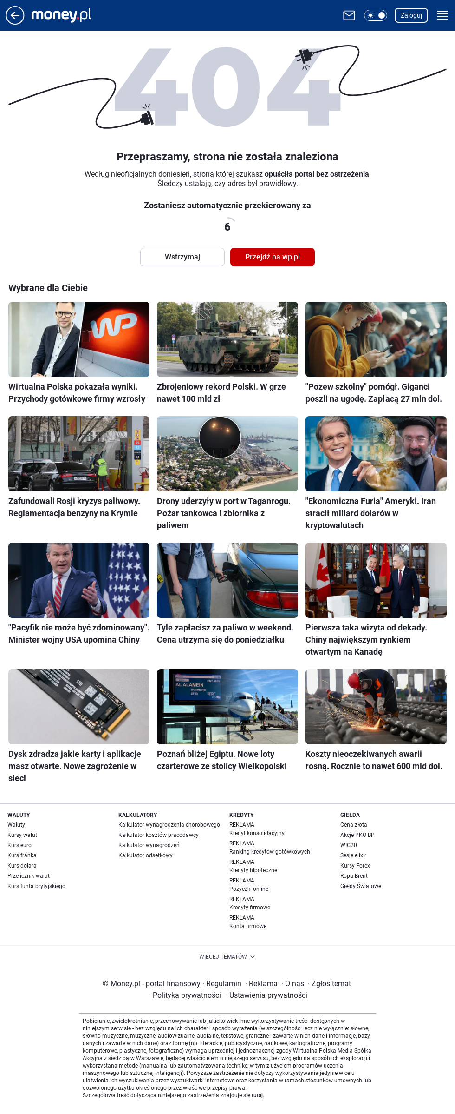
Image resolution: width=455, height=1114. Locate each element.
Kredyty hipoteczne (253, 870)
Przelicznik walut (28, 876)
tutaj (257, 1095)
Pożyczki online (248, 889)
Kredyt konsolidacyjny (257, 833)
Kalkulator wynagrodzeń (149, 845)
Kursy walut (22, 835)
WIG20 (348, 845)
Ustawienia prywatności (266, 995)
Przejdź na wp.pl (272, 256)
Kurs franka (22, 855)
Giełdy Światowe (360, 886)
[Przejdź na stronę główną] (15, 22)
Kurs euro (19, 845)
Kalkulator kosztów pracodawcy (158, 835)
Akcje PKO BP (357, 835)
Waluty (16, 825)
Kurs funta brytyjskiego (36, 886)
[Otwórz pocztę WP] (349, 15)
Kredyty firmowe (249, 907)
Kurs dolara (22, 865)
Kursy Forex (355, 865)
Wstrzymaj (182, 256)
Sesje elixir (353, 855)
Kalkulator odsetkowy (145, 855)
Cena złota (353, 825)
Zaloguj (411, 15)
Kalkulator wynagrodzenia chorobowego (169, 825)
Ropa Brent (354, 876)
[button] (375, 15)
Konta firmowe (247, 926)
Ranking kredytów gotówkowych (269, 852)
